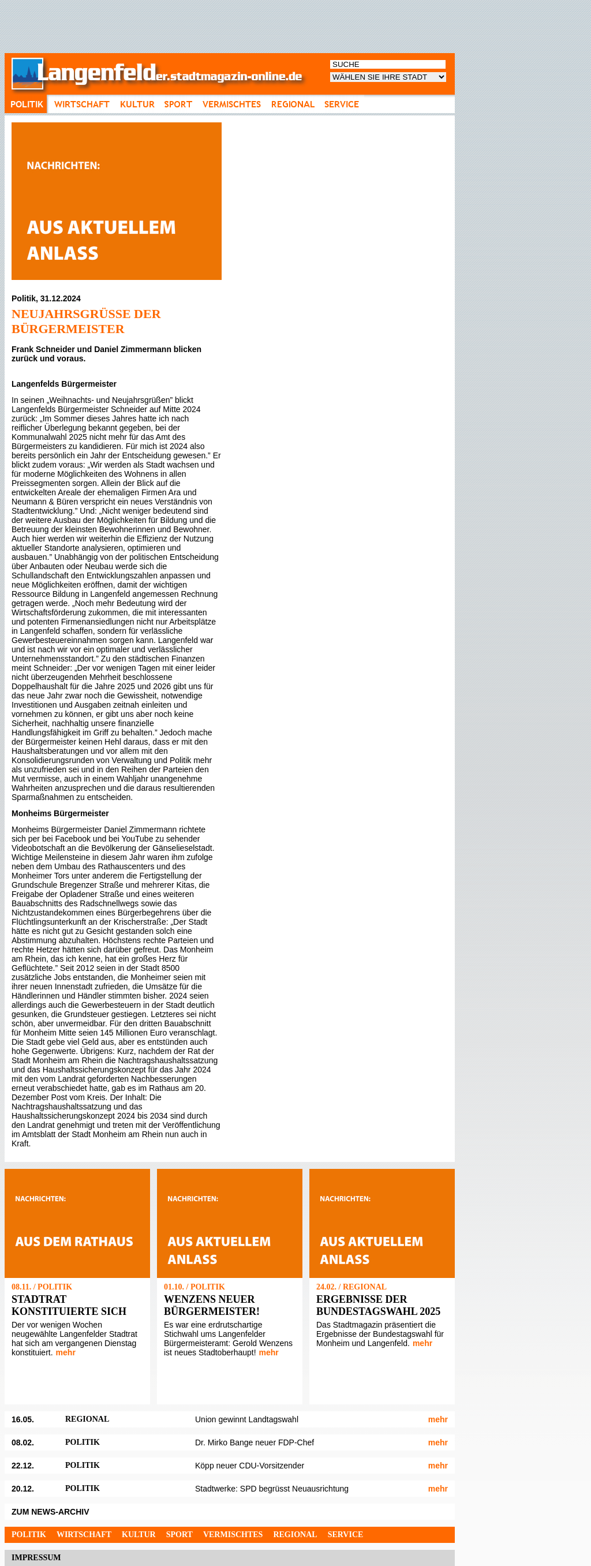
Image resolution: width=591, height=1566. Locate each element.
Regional (295, 1534)
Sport (179, 1534)
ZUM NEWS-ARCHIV (50, 1511)
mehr (66, 1352)
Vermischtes (233, 1534)
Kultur (139, 1534)
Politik (29, 1534)
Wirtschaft (84, 1534)
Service (346, 1534)
